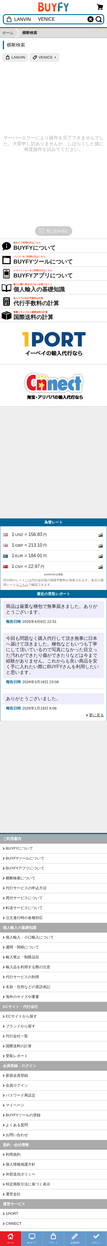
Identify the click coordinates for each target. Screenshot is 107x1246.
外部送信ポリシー (20, 1174)
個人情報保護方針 (20, 1164)
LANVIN (18, 57)
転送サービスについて (24, 908)
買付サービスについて (24, 898)
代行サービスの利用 (22, 977)
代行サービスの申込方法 (26, 888)
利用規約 (13, 1154)
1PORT (12, 1213)
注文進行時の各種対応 (24, 918)
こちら (23, 584)
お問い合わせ (17, 1135)
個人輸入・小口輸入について (30, 937)
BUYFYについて (19, 848)
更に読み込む (53, 231)
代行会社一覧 (17, 1036)
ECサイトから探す (21, 1016)
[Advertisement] (53, 462)
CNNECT (14, 1223)
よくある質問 (17, 1125)
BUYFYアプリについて (25, 868)
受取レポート (17, 1056)
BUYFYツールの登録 (23, 1115)
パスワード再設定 (20, 1095)
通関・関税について (22, 947)
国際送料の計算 (19, 1046)
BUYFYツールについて (25, 858)
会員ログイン (17, 1085)
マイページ (15, 1105)
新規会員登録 (17, 1075)
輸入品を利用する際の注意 (28, 967)
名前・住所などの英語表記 (28, 987)
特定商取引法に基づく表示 (28, 1184)
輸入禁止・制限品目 (22, 957)
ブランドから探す (20, 1026)
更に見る (96, 715)
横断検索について (20, 878)
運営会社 (13, 1194)
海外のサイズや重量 (22, 997)
